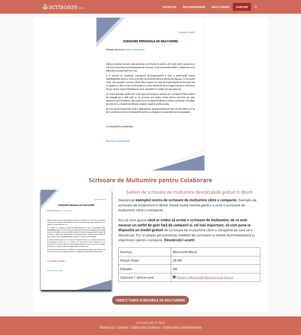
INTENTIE (169, 7)
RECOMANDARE (194, 7)
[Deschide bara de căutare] (255, 7)
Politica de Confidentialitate (182, 327)
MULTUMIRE (221, 7)
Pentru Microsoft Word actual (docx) (205, 277)
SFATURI (242, 7)
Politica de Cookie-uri (145, 327)
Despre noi (107, 327)
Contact (123, 327)
